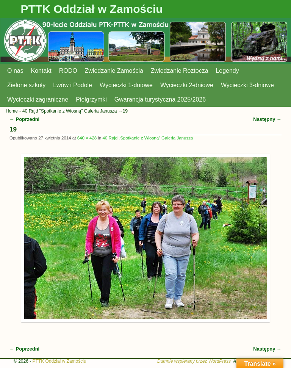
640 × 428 (87, 138)
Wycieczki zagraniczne (37, 99)
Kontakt (41, 70)
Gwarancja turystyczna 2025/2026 (160, 99)
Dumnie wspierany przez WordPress (194, 361)
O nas (15, 70)
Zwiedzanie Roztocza (179, 70)
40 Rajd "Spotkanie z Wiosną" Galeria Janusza (69, 111)
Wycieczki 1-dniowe (126, 85)
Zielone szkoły (26, 85)
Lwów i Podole (72, 85)
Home (12, 111)
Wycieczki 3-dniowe (247, 85)
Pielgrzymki (91, 99)
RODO (68, 70)
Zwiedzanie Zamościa (114, 70)
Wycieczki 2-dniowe (186, 85)
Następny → (267, 119)
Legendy (227, 70)
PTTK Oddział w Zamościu (92, 9)
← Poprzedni (24, 119)
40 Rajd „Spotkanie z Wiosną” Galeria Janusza (148, 138)
